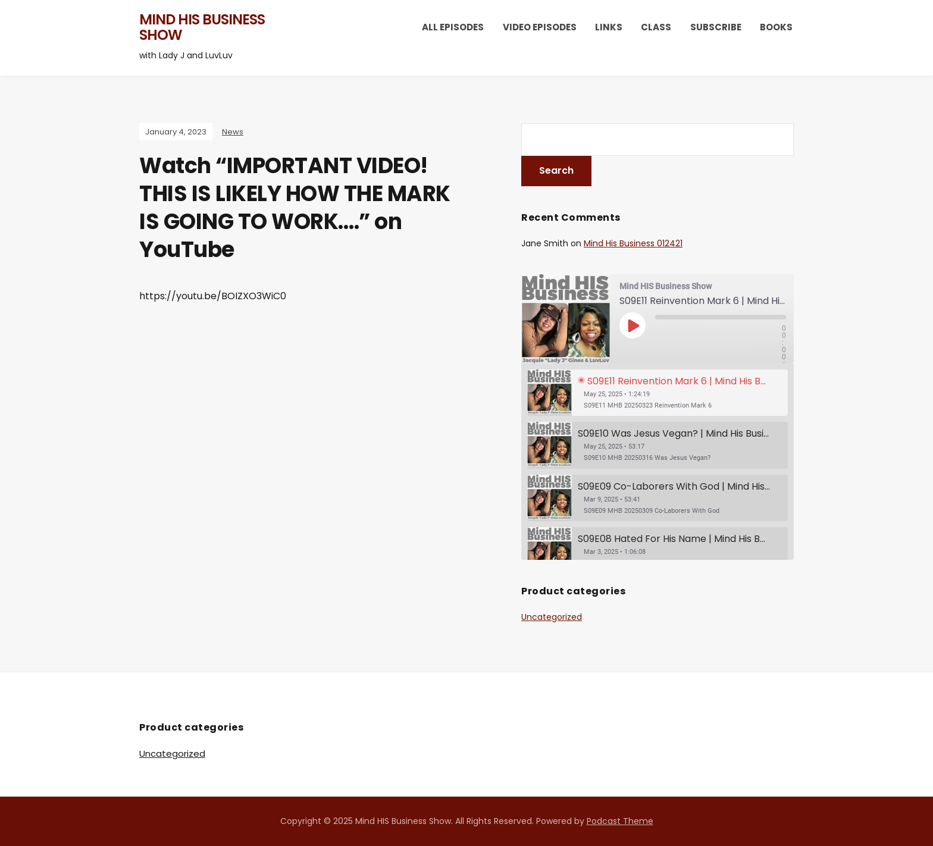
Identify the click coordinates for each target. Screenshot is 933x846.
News (232, 131)
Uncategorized (551, 617)
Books (776, 27)
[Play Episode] (632, 325)
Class (656, 27)
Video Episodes (540, 27)
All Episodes (453, 27)
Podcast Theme (620, 821)
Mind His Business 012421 (633, 243)
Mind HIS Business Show (202, 27)
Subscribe (715, 27)
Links (608, 27)
